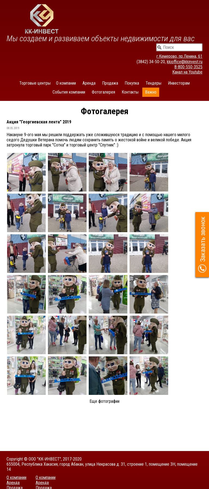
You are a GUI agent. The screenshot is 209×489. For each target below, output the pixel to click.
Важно (150, 92)
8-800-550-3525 (188, 66)
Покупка (132, 83)
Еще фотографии (104, 401)
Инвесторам (179, 83)
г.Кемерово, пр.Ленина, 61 (179, 56)
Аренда (89, 83)
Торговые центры (35, 83)
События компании (69, 92)
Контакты (130, 92)
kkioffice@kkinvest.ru (184, 61)
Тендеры (153, 83)
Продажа (110, 83)
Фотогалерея (103, 92)
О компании (66, 83)
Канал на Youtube (187, 72)
